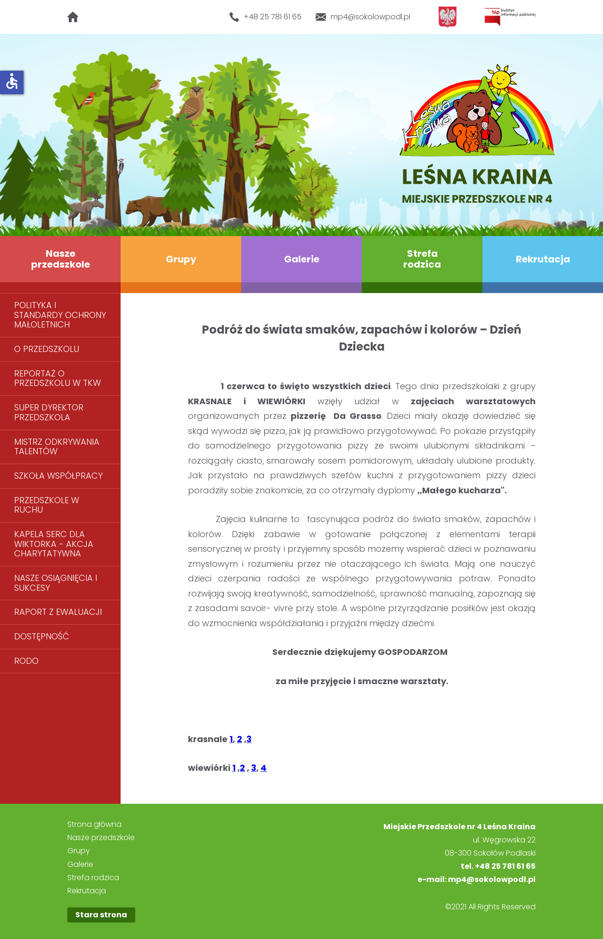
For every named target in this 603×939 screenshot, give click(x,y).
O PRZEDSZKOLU (46, 349)
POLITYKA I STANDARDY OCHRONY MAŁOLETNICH (60, 314)
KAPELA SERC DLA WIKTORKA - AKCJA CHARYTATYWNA (53, 543)
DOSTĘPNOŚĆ (41, 636)
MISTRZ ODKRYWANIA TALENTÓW (56, 446)
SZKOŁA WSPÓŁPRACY (58, 476)
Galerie (301, 259)
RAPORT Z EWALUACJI (58, 612)
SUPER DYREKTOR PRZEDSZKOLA (48, 412)
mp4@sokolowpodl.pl (363, 17)
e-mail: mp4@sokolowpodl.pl (476, 879)
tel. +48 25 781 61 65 (498, 866)
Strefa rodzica (422, 259)
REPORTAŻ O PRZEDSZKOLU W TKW (57, 378)
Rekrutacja (543, 259)
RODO (26, 661)
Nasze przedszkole (60, 259)
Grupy (181, 259)
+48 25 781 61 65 (265, 16)
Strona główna (94, 824)
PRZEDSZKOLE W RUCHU (46, 505)
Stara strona (101, 914)
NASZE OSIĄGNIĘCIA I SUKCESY (55, 583)
